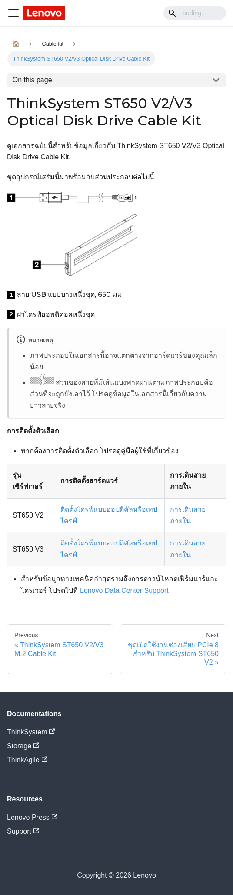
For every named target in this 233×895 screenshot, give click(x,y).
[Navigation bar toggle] (13, 13)
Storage (23, 746)
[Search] (194, 13)
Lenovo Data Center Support (124, 590)
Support (23, 831)
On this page (32, 80)
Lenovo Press (32, 817)
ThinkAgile (27, 760)
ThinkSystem (31, 732)
